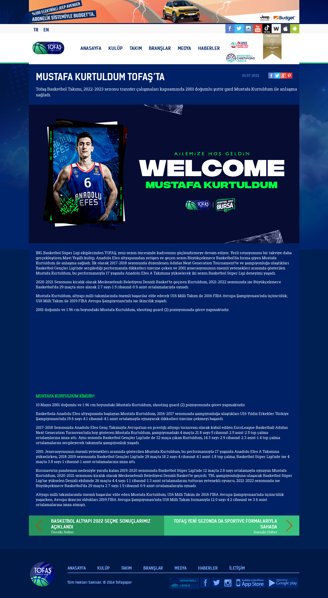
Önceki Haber (62, 532)
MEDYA (184, 48)
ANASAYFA (90, 48)
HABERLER (209, 48)
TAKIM (136, 48)
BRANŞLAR (160, 48)
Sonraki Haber (265, 532)
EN (46, 30)
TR (36, 30)
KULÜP (115, 48)
